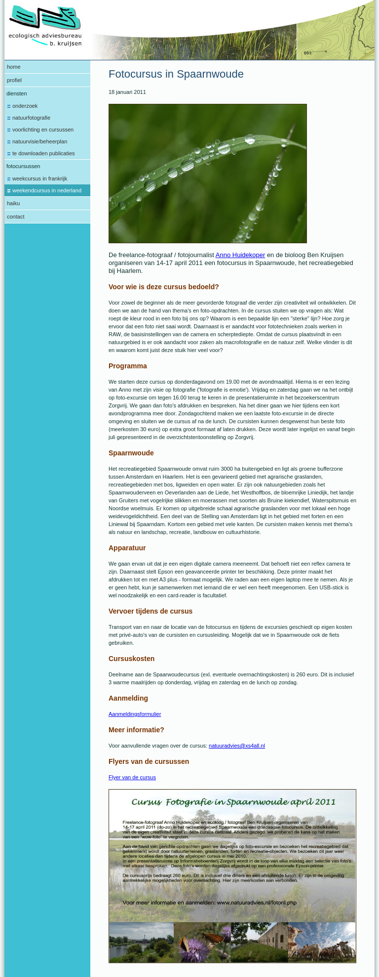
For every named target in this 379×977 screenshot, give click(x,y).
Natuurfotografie (31, 118)
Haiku (13, 203)
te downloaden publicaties (43, 153)
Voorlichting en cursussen (43, 130)
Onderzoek (25, 106)
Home (14, 67)
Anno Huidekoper (240, 255)
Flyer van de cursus (132, 777)
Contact (15, 217)
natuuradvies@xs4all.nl (237, 746)
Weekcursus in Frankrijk (39, 178)
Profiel (14, 80)
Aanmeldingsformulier (135, 714)
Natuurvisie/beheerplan (39, 141)
